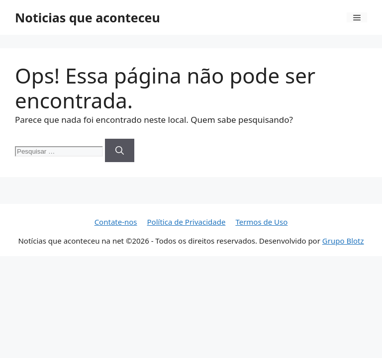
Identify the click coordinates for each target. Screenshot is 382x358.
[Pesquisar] (119, 151)
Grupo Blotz (343, 241)
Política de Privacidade (186, 222)
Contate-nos (116, 222)
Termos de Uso (261, 222)
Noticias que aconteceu (87, 17)
